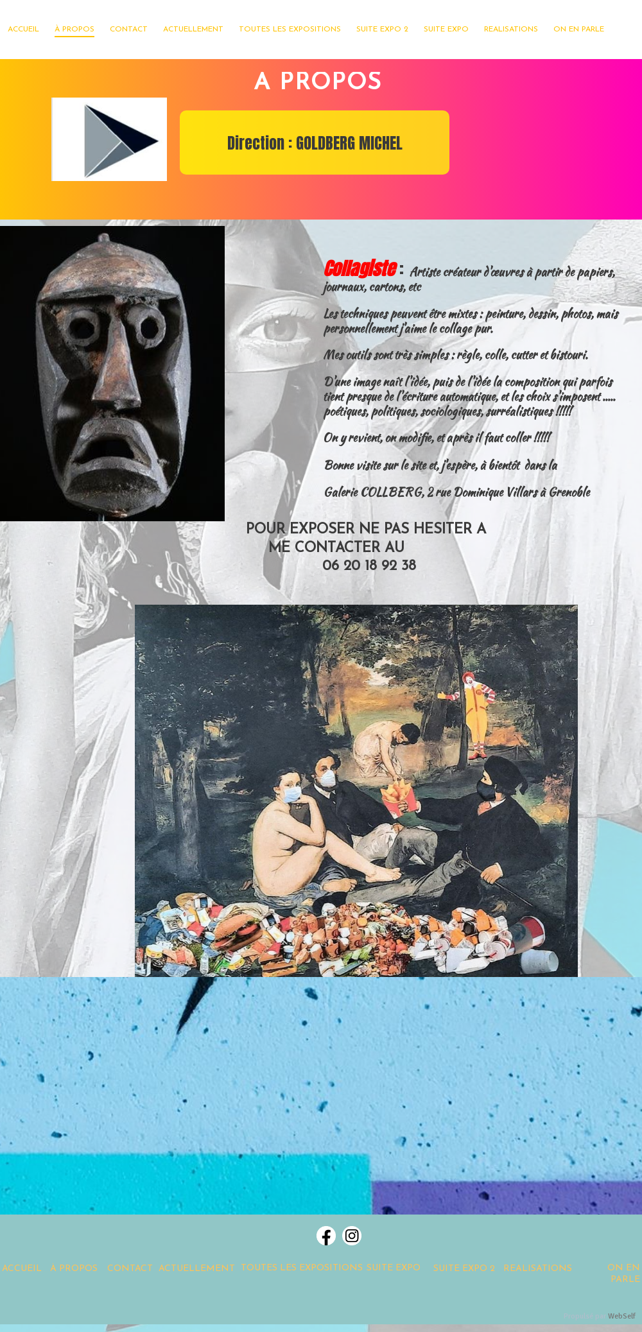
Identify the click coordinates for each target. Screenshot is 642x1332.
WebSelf (622, 1316)
